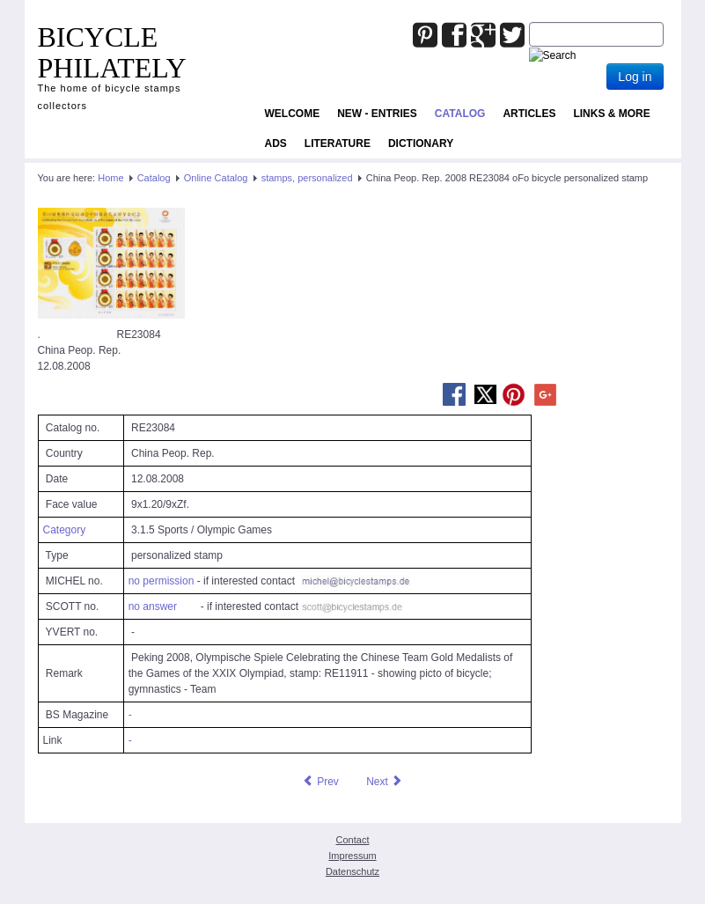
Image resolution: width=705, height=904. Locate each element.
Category (64, 530)
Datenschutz (352, 871)
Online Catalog (216, 178)
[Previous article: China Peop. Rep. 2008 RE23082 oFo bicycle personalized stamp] (320, 781)
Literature (338, 143)
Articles (529, 113)
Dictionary (420, 143)
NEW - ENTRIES (377, 113)
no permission (162, 581)
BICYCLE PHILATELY (112, 52)
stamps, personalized (307, 178)
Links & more (611, 113)
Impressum (352, 855)
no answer (153, 606)
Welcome (292, 113)
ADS (276, 143)
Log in (634, 77)
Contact (353, 839)
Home (110, 178)
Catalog (460, 113)
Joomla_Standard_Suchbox (529, 22)
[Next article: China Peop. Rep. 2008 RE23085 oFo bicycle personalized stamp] (384, 781)
